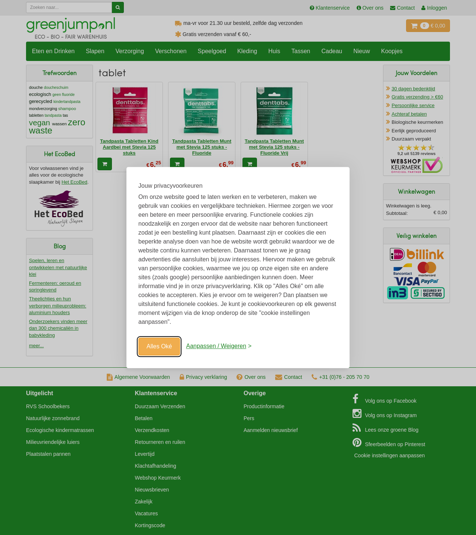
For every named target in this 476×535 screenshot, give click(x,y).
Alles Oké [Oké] (159, 346)
